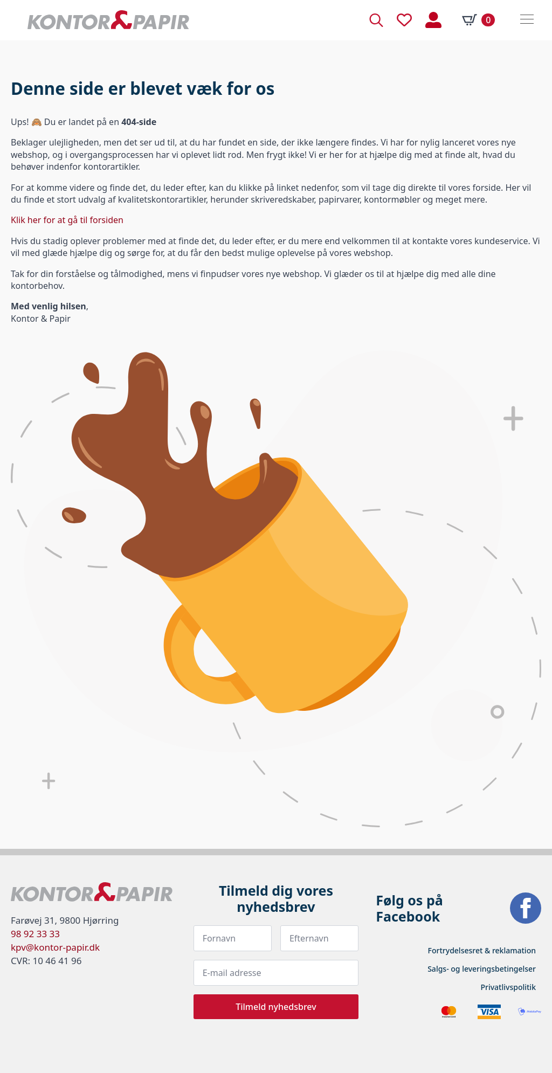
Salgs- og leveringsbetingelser (481, 969)
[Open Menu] (527, 20)
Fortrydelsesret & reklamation (482, 950)
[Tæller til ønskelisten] (404, 19)
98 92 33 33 (35, 933)
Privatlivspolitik (508, 987)
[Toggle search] (376, 20)
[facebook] (525, 908)
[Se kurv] (478, 19)
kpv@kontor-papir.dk (55, 947)
